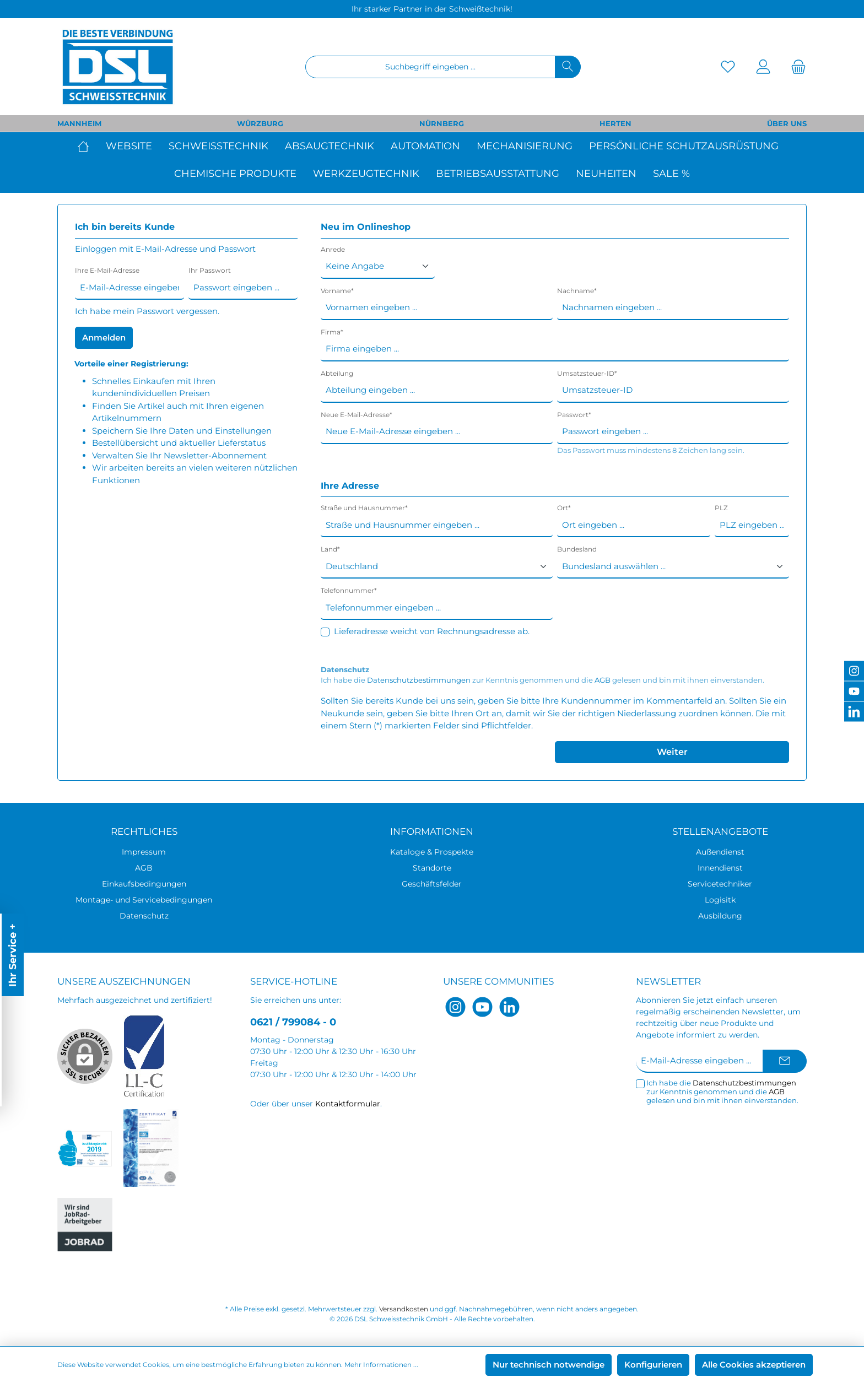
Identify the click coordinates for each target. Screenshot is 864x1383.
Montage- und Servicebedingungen (143, 900)
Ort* (564, 508)
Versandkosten (403, 1309)
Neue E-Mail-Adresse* (356, 414)
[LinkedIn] (509, 1007)
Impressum (144, 852)
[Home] (87, 146)
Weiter (672, 752)
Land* (330, 549)
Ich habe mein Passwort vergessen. (147, 311)
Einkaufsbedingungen (144, 884)
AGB (603, 680)
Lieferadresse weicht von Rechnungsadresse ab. (432, 631)
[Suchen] (568, 67)
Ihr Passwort (209, 270)
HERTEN (615, 123)
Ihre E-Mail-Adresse (107, 270)
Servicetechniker (720, 884)
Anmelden (104, 337)
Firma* (332, 332)
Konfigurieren (653, 1364)
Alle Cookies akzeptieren (754, 1364)
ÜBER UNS (787, 123)
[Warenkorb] (795, 67)
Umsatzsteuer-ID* (587, 373)
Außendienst (720, 852)
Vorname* (337, 291)
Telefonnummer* (349, 590)
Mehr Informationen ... (381, 1364)
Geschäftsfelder (432, 884)
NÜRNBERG (441, 123)
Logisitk (720, 900)
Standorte (432, 868)
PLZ (721, 508)
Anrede (333, 249)
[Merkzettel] (728, 67)
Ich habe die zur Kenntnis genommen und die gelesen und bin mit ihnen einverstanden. (542, 680)
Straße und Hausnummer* (364, 508)
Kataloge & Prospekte (431, 852)
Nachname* (577, 291)
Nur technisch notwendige (548, 1364)
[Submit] (785, 1061)
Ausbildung (720, 916)
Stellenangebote (720, 831)
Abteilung (337, 373)
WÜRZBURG (260, 123)
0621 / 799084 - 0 (293, 1022)
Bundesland (577, 549)
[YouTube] (482, 1007)
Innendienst (720, 868)
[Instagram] (455, 1007)
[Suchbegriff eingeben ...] (430, 67)
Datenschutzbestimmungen (419, 680)
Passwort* (574, 414)
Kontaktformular (347, 1104)
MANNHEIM (79, 123)
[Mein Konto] (763, 67)
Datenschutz (144, 916)
